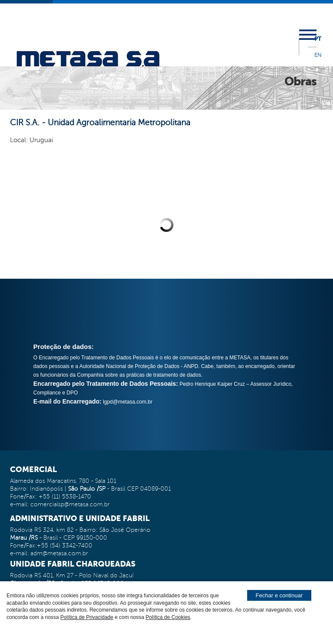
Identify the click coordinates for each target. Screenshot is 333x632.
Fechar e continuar (279, 595)
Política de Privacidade (86, 617)
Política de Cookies (168, 617)
